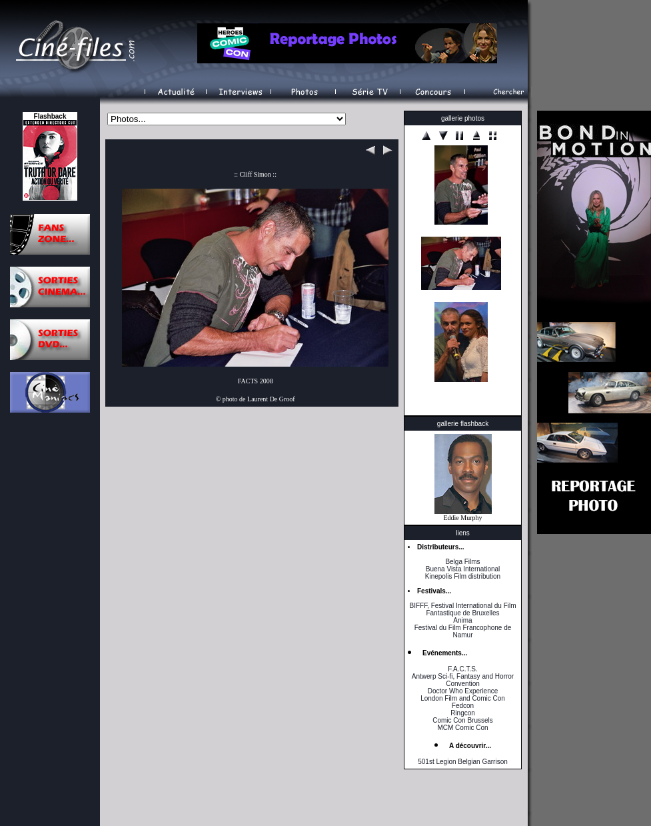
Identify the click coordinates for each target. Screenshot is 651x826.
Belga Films (462, 561)
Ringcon (462, 713)
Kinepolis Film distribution (462, 576)
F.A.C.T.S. (462, 669)
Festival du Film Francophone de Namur (463, 631)
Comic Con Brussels (462, 720)
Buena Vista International (463, 569)
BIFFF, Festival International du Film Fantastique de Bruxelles (462, 609)
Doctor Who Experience (463, 691)
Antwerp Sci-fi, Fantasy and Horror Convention (463, 680)
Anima (462, 620)
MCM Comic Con (462, 727)
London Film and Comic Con (462, 698)
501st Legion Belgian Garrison (463, 761)
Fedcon (463, 705)
